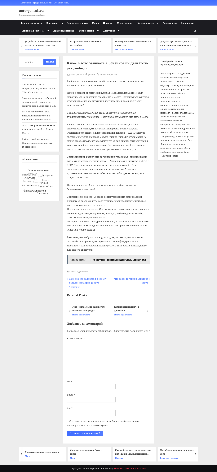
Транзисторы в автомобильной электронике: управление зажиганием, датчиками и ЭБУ (39, 102)
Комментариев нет (109, 74)
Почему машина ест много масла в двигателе (133, 43)
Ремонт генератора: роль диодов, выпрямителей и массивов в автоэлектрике (36, 115)
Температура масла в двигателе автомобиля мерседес (88, 308)
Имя (70, 381)
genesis (91, 74)
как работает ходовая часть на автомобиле (86, 43)
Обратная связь (61, 2)
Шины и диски (167, 49)
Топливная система (32, 30)
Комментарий (76, 338)
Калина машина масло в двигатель (126, 308)
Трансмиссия (86, 30)
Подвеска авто (125, 23)
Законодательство (77, 23)
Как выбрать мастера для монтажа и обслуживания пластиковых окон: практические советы (133, 452)
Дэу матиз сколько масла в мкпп (42, 452)
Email (71, 394)
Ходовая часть (146, 23)
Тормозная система (63, 30)
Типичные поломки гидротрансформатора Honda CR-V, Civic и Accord (38, 88)
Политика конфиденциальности (35, 2)
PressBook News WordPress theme (130, 468)
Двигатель (52, 23)
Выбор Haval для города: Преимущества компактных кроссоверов (37, 142)
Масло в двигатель (124, 49)
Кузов (95, 23)
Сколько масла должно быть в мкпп (86, 452)
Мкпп (27, 456)
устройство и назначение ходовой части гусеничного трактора (43, 43)
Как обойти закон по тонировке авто (177, 452)
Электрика (109, 30)
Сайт (70, 407)
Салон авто (187, 23)
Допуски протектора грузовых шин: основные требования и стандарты (176, 43)
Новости (108, 23)
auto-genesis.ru (31, 10)
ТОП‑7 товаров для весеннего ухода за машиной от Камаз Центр (38, 129)
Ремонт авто (170, 23)
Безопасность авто (31, 23)
